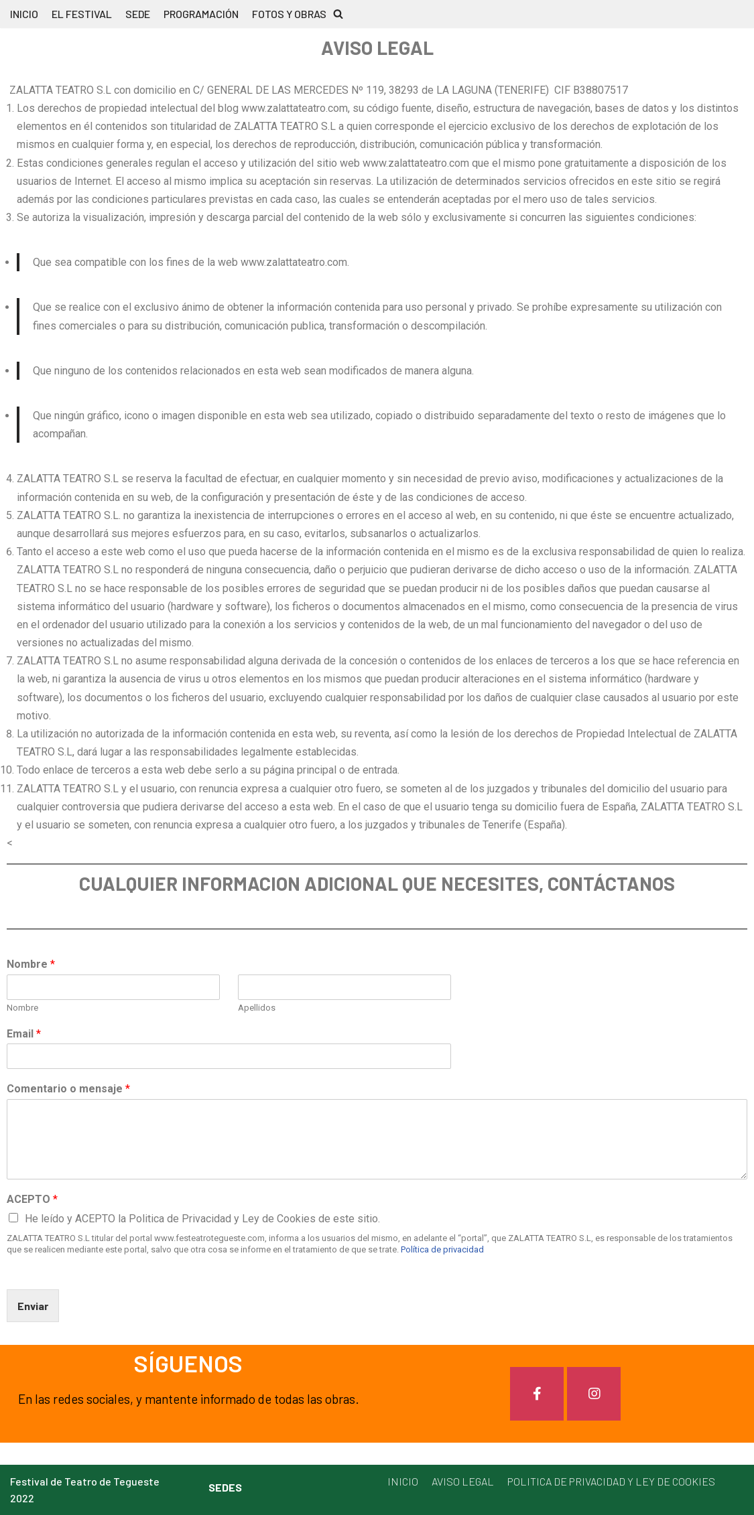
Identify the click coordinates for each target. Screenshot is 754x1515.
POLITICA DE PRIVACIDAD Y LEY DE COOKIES (611, 1481)
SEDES (225, 1487)
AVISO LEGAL (463, 1481)
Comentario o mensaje (68, 1088)
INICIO (24, 13)
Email (24, 1033)
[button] (338, 14)
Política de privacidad (442, 1249)
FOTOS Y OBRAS (289, 13)
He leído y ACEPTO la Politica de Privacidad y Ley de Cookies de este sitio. (202, 1218)
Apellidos (256, 1008)
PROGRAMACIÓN (201, 13)
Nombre (31, 964)
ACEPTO (32, 1199)
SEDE (137, 13)
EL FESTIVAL (82, 13)
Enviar (32, 1305)
